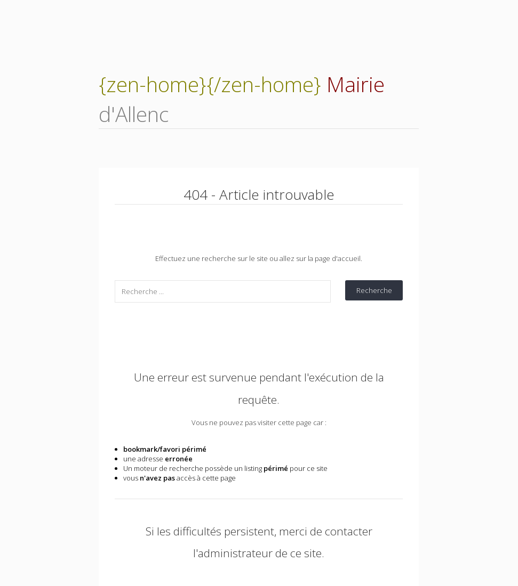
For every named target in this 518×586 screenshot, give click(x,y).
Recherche (374, 290)
